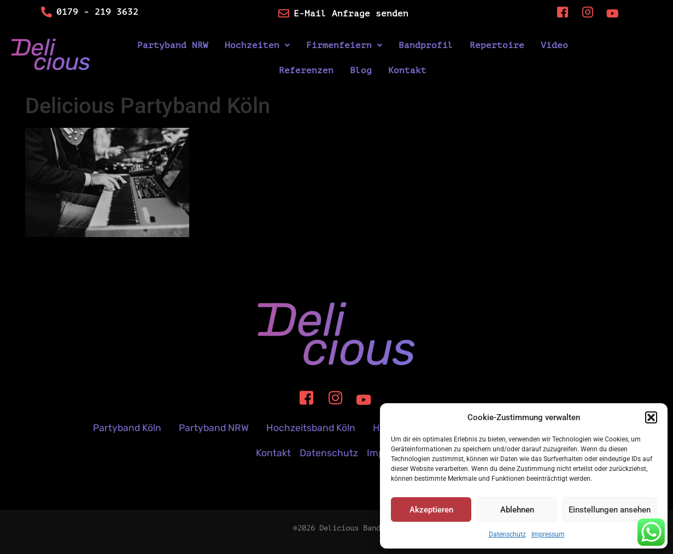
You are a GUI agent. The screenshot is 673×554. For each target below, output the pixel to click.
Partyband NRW (172, 45)
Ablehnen (517, 510)
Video (554, 45)
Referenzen (306, 70)
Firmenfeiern (344, 45)
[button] (651, 417)
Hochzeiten (257, 45)
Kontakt (407, 70)
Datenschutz (507, 534)
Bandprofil (426, 45)
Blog (361, 70)
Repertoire (497, 45)
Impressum (548, 534)
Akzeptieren (431, 510)
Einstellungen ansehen (610, 510)
